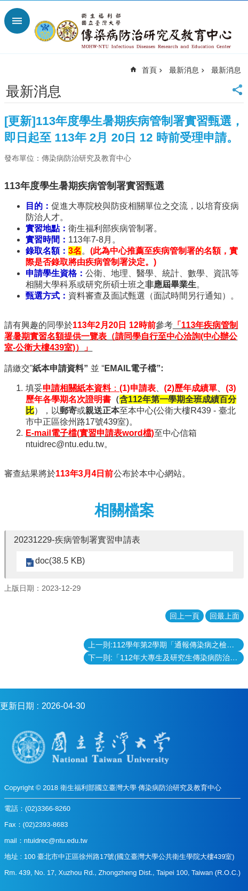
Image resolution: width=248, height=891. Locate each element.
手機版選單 (17, 21)
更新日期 (17, 705)
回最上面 (224, 616)
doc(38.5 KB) (60, 560)
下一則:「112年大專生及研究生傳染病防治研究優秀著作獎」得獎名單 (166, 657)
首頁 (149, 70)
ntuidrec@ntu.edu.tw (65, 444)
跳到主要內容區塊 (5, 5)
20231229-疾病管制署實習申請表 (77, 539)
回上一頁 (184, 616)
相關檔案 (124, 510)
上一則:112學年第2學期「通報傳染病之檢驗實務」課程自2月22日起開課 (166, 644)
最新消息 (184, 70)
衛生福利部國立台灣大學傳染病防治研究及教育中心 (134, 31)
